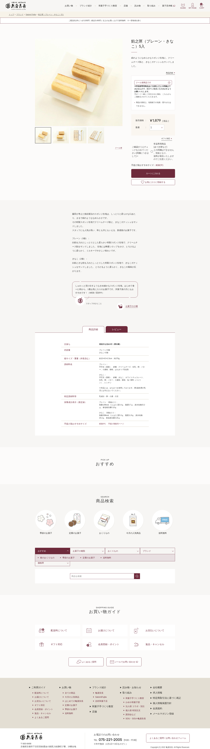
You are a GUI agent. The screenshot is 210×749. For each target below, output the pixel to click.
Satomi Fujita (31, 15)
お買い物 (69, 6)
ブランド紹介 (86, 6)
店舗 (126, 6)
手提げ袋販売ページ (116, 424)
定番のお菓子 (89, 558)
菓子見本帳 (167, 6)
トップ (11, 15)
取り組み (151, 6)
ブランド (19, 15)
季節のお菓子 (68, 558)
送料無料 (107, 558)
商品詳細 (169, 73)
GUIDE (183, 8)
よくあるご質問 (89, 656)
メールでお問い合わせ (125, 656)
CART (202, 6)
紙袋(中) (159, 165)
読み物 (137, 6)
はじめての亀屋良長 (74, 695)
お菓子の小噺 (132, 306)
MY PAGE (193, 8)
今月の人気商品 (72, 691)
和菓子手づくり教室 (108, 6)
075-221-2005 (110, 734)
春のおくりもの (47, 558)
